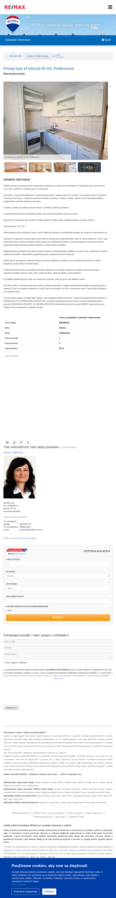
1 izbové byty (53, 802)
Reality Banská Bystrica (74, 782)
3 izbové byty (77, 802)
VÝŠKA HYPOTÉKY (13, 559)
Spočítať (58, 617)
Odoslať (11, 707)
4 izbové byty (89, 802)
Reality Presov (92, 782)
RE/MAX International (21, 813)
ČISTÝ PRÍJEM (11, 584)
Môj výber (16, 56)
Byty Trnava (8, 799)
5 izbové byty (101, 802)
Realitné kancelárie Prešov (52, 792)
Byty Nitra (108, 796)
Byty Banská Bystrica (82, 796)
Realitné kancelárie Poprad (28, 792)
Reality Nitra (8, 786)
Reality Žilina (33, 786)
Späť (106, 39)
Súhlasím (49, 891)
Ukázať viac (59, 678)
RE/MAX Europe (40, 813)
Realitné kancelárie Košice (92, 789)
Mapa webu (60, 817)
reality (41, 774)
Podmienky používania (43, 817)
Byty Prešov (67, 796)
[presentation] (27, 693)
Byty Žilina (18, 799)
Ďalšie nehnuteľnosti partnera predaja (19, 538)
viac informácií (12, 356)
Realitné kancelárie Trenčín (75, 792)
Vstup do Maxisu (57, 813)
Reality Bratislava (42, 782)
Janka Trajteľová (13, 452)
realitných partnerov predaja (15, 763)
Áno (8, 611)
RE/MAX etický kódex (76, 766)
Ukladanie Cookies (76, 817)
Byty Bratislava (43, 796)
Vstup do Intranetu (74, 813)
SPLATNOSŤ (10, 572)
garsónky (43, 802)
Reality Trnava (21, 786)
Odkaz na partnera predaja (14, 517)
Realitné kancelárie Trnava (99, 792)
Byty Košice (56, 796)
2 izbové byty (65, 802)
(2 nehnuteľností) (68, 447)
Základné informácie (17, 39)
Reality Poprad (105, 782)
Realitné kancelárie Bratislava (67, 789)
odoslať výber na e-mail (38, 56)
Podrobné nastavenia (25, 891)
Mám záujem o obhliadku (15, 662)
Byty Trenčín (97, 796)
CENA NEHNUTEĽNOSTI (15, 596)
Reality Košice (57, 782)
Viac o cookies (19, 884)
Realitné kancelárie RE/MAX (93, 736)
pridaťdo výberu (60, 56)
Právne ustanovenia (94, 813)
